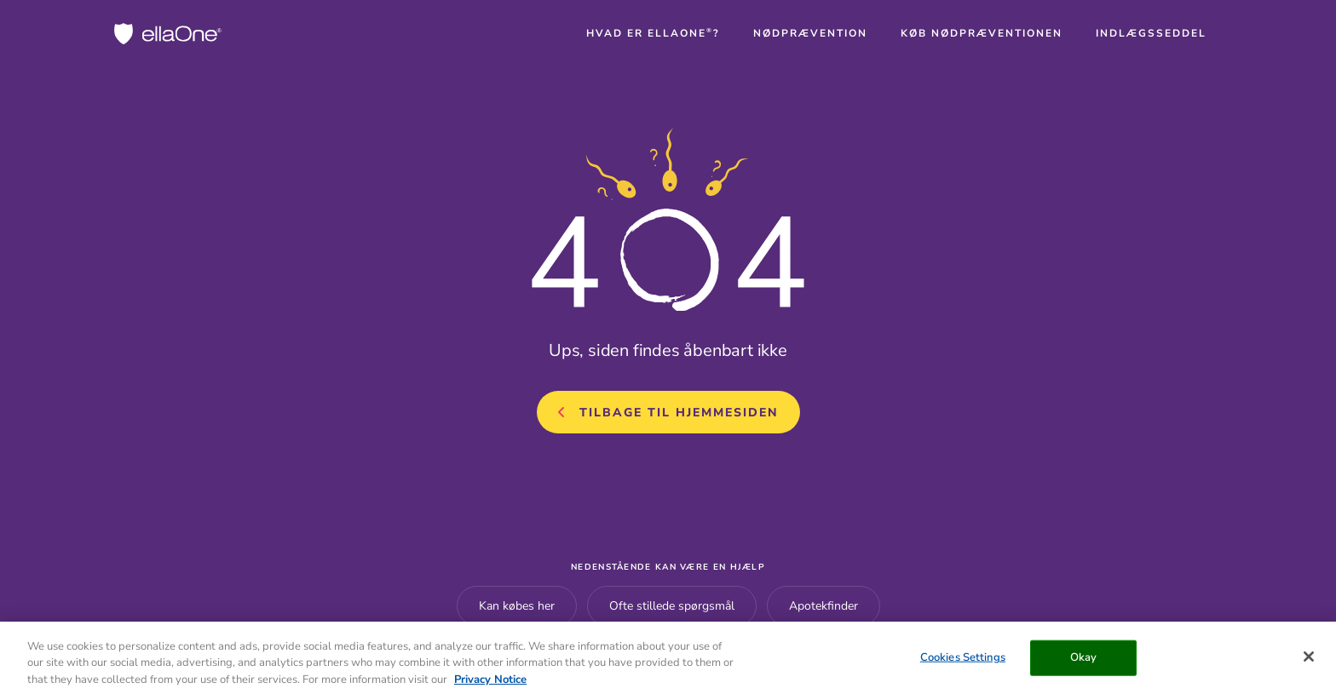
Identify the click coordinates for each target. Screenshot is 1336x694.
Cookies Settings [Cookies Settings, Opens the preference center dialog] (962, 661)
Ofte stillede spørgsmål (671, 606)
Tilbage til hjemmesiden (679, 412)
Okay (1083, 661)
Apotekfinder (823, 606)
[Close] (1308, 661)
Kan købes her (517, 606)
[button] (653, 33)
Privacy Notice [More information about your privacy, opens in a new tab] (490, 683)
